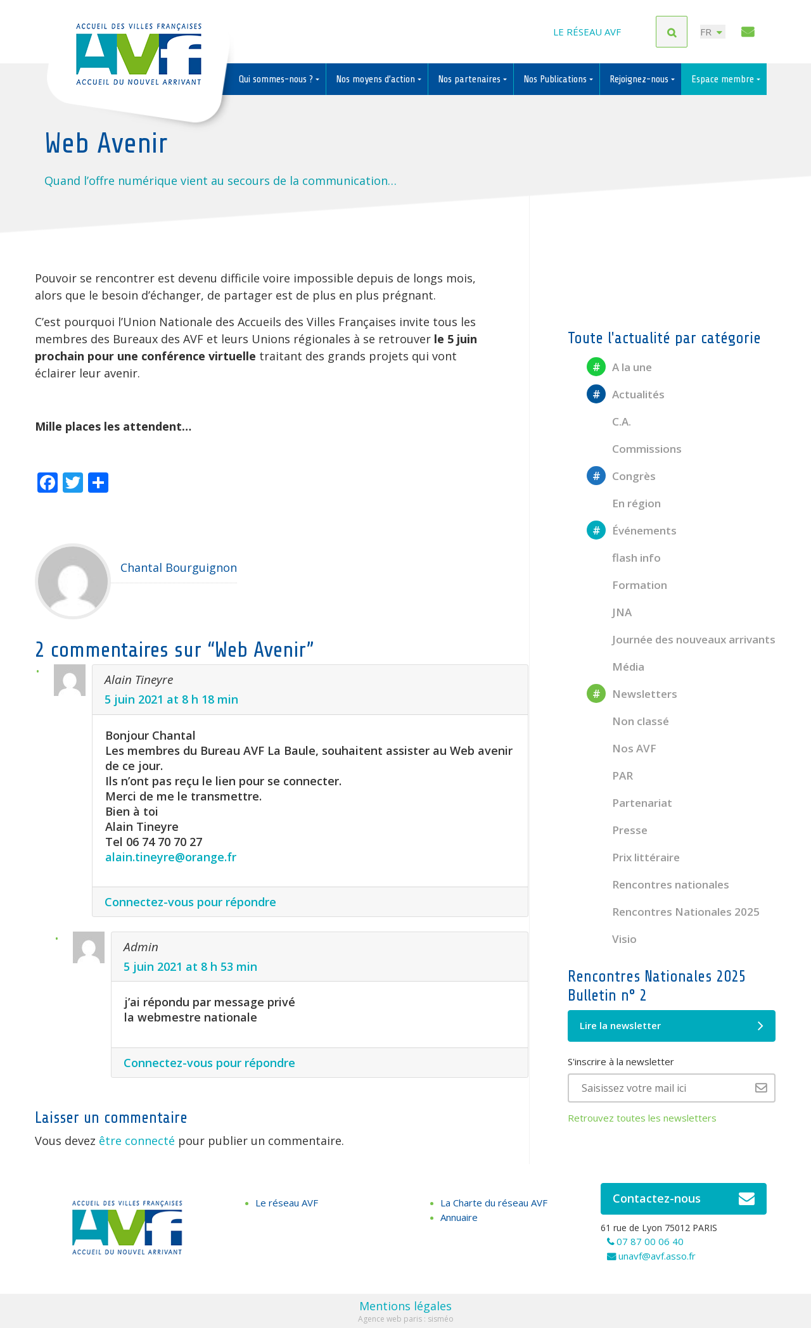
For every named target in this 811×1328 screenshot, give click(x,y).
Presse (617, 830)
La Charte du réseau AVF (493, 1202)
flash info (624, 557)
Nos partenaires (470, 79)
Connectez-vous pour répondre (190, 901)
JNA (609, 612)
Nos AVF (621, 748)
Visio (612, 939)
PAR (610, 775)
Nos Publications (556, 79)
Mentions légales (405, 1305)
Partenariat (629, 802)
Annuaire (459, 1217)
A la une (619, 367)
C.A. (609, 421)
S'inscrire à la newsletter (621, 1061)
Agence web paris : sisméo (406, 1318)
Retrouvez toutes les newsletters (642, 1117)
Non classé (628, 721)
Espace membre (724, 79)
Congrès (621, 476)
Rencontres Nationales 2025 (673, 911)
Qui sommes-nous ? (277, 79)
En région (624, 503)
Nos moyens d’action (377, 79)
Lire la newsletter (671, 1026)
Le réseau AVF (587, 31)
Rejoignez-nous (640, 79)
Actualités (626, 394)
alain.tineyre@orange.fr (170, 856)
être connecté (137, 1140)
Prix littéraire (633, 857)
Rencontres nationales (658, 884)
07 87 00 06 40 (650, 1241)
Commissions (634, 448)
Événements (632, 530)
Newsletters (632, 693)
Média (615, 666)
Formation (627, 585)
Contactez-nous (684, 1199)
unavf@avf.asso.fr (657, 1255)
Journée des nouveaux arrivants (681, 639)
